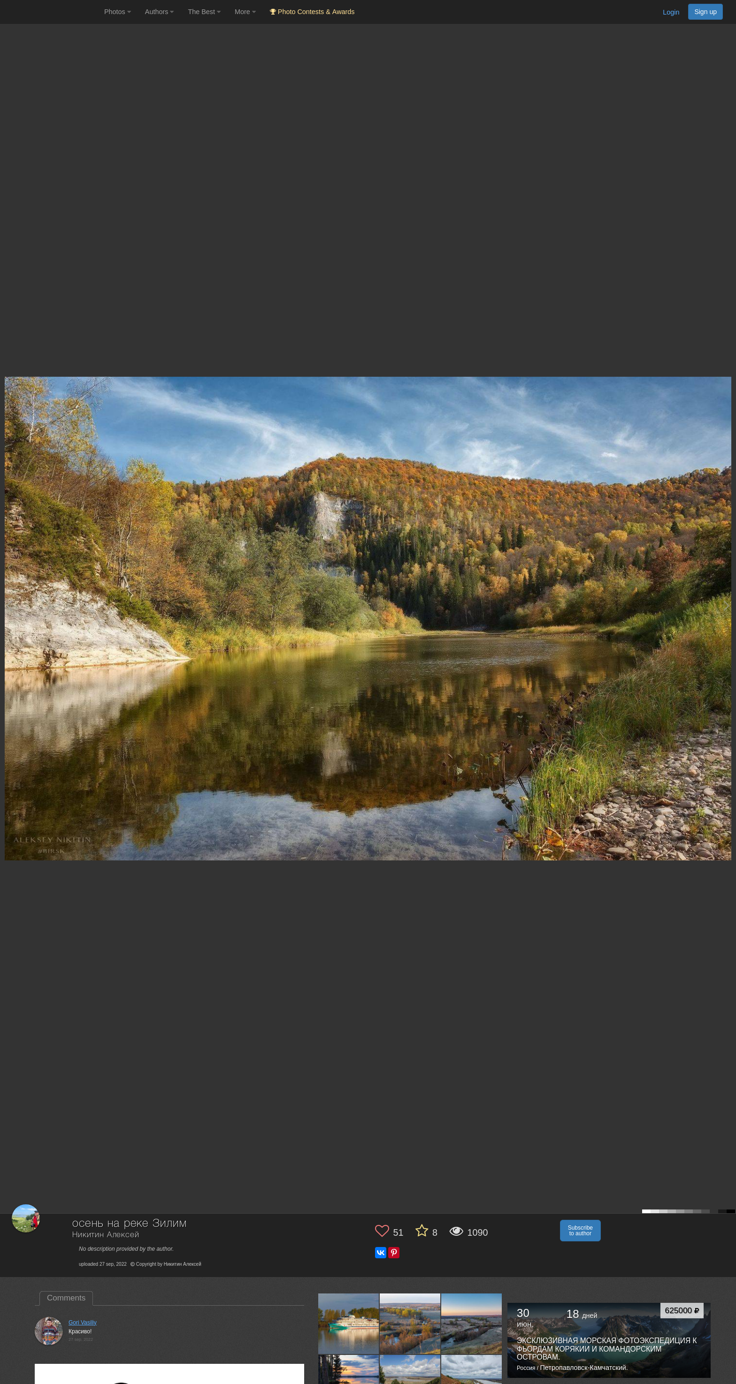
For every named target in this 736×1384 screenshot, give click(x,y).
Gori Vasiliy (83, 1322)
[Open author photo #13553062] (471, 1323)
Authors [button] (159, 11)
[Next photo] (726, 605)
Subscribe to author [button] (580, 1230)
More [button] (245, 11)
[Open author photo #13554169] (410, 1323)
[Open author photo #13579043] (348, 1323)
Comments (66, 1297)
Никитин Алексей (105, 1235)
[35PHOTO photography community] (51, 12)
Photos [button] (117, 11)
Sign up (705, 11)
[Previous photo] (9, 605)
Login (671, 12)
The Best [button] (204, 11)
